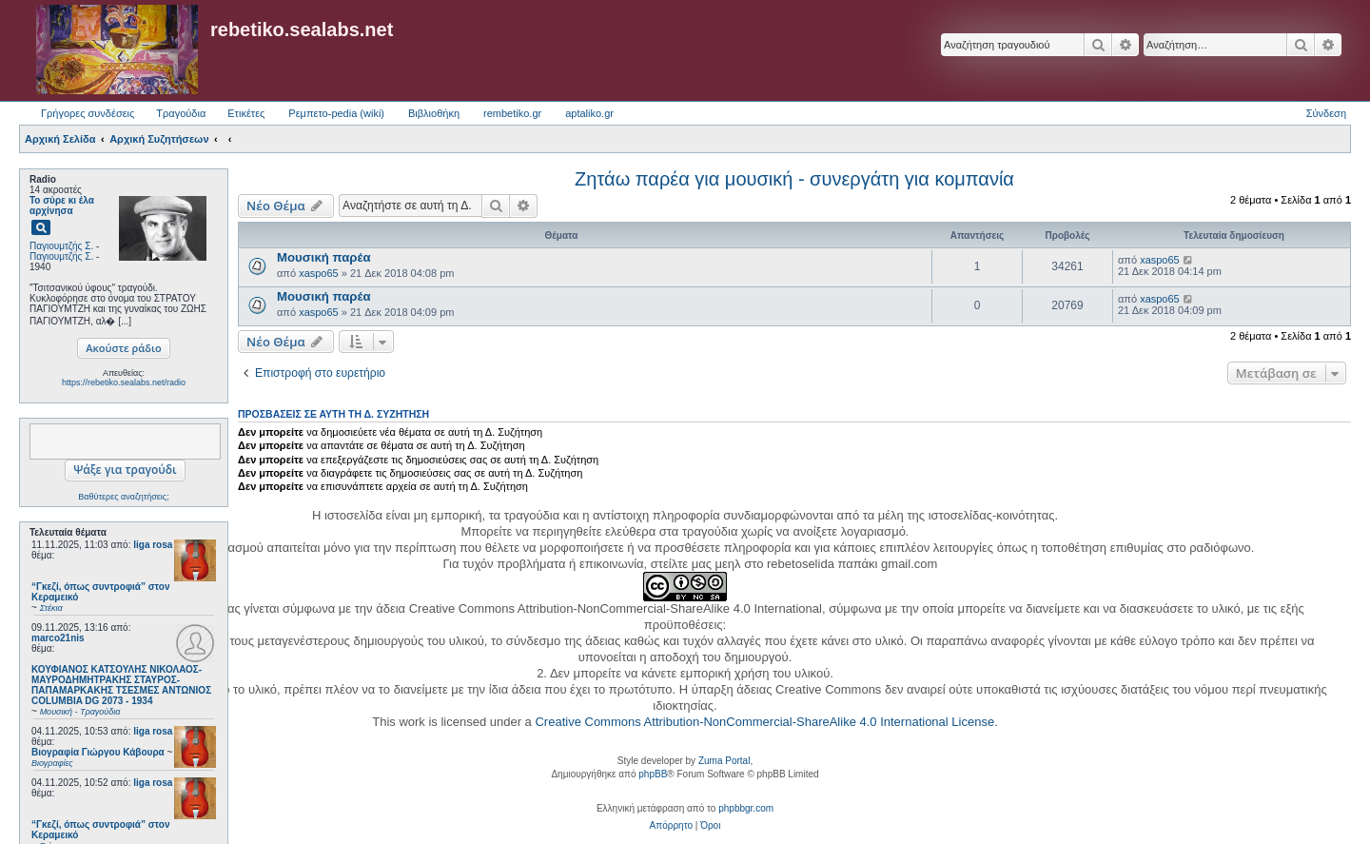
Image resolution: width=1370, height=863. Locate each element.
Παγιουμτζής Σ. (61, 246)
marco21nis (58, 638)
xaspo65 (319, 273)
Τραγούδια (181, 113)
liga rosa (152, 544)
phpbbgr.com (745, 808)
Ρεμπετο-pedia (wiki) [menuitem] (336, 113)
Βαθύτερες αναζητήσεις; (123, 496)
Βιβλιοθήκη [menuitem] (434, 113)
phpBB (652, 774)
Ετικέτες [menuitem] (245, 113)
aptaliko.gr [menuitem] (589, 113)
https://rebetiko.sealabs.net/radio (124, 382)
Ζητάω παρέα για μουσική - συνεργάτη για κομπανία (794, 178)
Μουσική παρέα (324, 257)
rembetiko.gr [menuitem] (512, 113)
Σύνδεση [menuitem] (1326, 113)
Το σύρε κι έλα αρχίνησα (61, 205)
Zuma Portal (724, 760)
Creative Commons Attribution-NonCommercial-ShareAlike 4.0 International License (764, 722)
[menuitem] (671, 825)
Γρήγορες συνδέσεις (87, 113)
